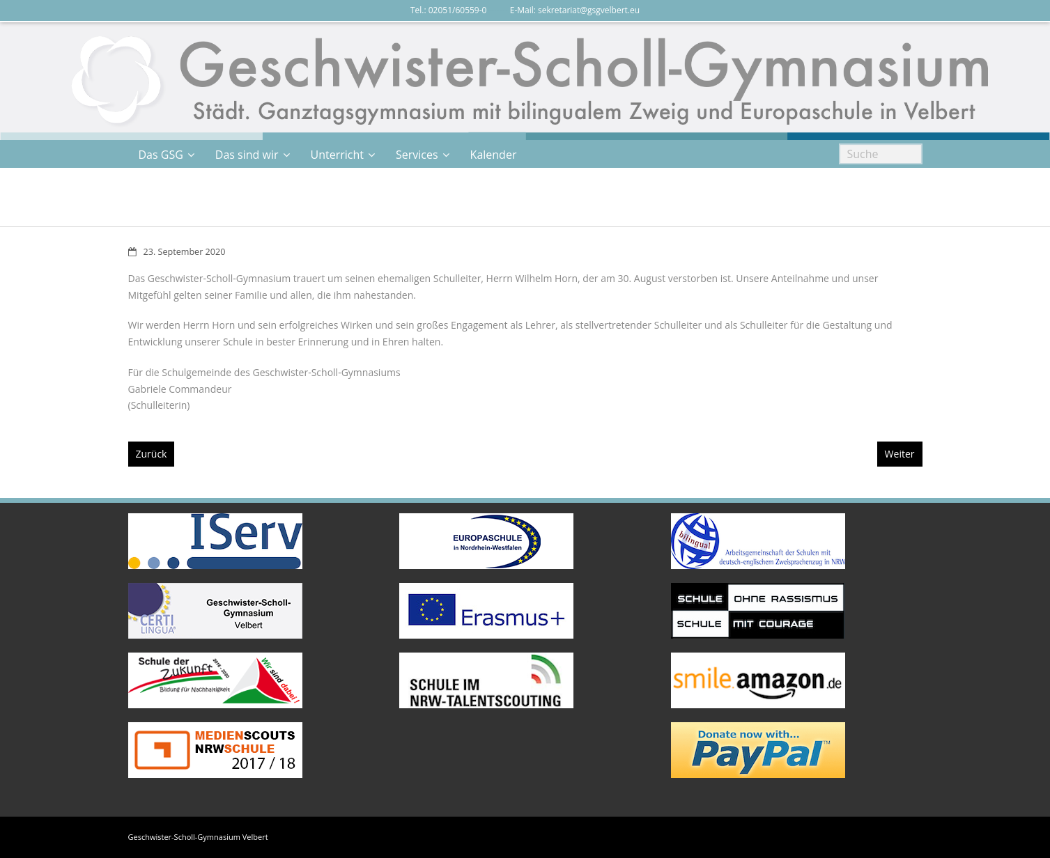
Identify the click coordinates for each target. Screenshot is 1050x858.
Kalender (493, 154)
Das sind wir (247, 154)
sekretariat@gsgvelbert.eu (589, 10)
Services (417, 154)
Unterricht (337, 154)
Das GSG (161, 154)
